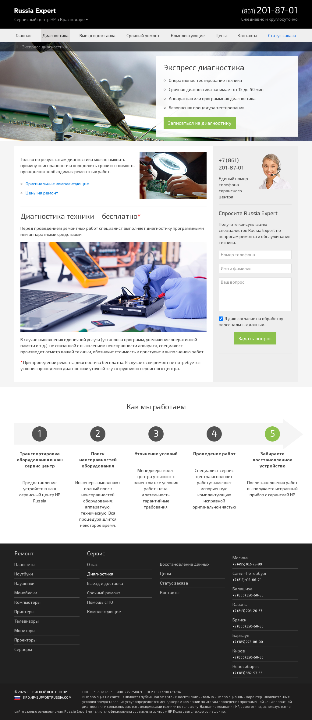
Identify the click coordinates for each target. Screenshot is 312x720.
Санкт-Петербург (249, 573)
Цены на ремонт (42, 192)
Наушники (24, 583)
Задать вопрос (255, 338)
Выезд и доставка (97, 35)
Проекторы (25, 639)
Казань (239, 604)
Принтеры (24, 611)
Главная (23, 35)
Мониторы (24, 630)
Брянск (239, 619)
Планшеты (24, 564)
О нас (92, 564)
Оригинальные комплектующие (57, 183)
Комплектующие (188, 35)
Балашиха (242, 588)
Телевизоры (26, 621)
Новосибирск (245, 666)
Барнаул (240, 635)
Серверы (23, 649)
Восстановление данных (184, 564)
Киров (238, 650)
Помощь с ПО (100, 602)
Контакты (247, 35)
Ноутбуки (23, 573)
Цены (221, 35)
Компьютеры (27, 602)
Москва (240, 557)
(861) (270, 10)
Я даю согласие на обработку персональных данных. (251, 321)
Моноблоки (25, 592)
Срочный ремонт (143, 35)
